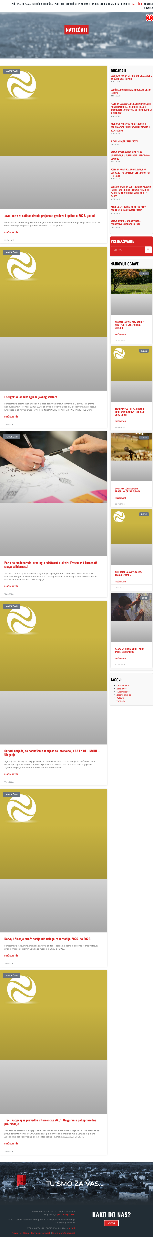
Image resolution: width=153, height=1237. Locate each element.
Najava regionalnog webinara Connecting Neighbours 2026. (126, 222)
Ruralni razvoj (123, 691)
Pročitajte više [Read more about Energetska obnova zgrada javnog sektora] (120, 581)
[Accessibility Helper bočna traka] (149, 17)
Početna (16, 4)
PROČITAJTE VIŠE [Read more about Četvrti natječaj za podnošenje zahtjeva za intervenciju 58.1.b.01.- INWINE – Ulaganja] (11, 774)
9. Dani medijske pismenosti (124, 141)
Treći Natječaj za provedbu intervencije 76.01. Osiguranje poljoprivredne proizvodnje (50, 1122)
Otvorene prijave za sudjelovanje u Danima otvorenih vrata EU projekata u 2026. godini (130, 127)
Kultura (120, 698)
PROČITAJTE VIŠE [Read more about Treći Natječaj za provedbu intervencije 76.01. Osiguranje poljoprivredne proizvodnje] (11, 1143)
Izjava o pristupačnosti (63, 1233)
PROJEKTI (59, 4)
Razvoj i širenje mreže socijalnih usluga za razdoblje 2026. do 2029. (47, 938)
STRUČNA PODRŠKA (42, 4)
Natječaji (137, 4)
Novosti (125, 4)
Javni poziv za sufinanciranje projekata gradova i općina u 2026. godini (49, 215)
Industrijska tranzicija (106, 4)
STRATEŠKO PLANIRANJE (78, 4)
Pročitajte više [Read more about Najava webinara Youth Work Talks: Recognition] (120, 658)
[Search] (148, 249)
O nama (26, 4)
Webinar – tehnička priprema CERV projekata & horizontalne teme (128, 208)
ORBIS (72, 1228)
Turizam (120, 701)
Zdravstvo (121, 688)
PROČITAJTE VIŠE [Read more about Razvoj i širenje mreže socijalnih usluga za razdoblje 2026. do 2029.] (11, 955)
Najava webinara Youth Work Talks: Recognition (129, 650)
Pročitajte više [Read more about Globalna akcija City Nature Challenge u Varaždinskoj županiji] (120, 334)
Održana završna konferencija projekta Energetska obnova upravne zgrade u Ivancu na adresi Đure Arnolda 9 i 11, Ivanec (131, 191)
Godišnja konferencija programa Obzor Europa (131, 91)
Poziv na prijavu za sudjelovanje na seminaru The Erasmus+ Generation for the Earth (130, 173)
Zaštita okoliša (123, 695)
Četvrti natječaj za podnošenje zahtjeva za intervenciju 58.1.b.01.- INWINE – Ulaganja (52, 752)
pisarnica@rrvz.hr (66, 1214)
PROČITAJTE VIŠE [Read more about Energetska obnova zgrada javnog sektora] (11, 416)
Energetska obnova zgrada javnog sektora (30, 396)
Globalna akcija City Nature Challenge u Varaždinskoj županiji (131, 77)
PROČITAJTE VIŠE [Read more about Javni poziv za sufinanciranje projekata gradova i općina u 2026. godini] (11, 232)
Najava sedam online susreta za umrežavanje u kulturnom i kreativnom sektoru (130, 155)
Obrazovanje (123, 685)
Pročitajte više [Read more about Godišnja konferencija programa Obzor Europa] (120, 498)
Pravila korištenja (20, 1233)
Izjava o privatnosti (41, 1233)
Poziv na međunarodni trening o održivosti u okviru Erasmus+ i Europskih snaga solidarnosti (51, 564)
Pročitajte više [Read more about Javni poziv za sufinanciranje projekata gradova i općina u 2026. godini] (120, 421)
